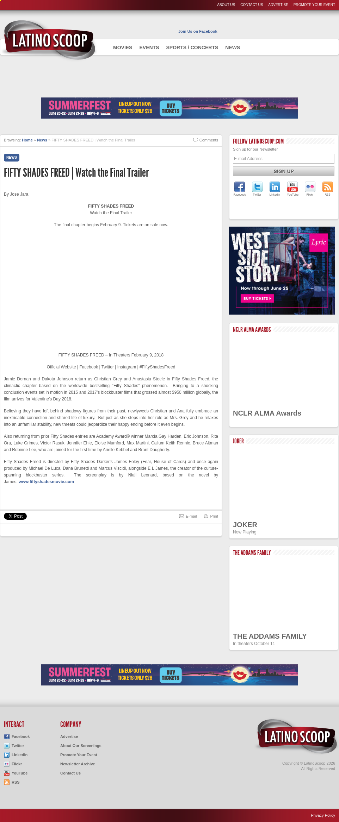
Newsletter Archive (77, 764)
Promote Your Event (314, 5)
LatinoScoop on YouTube (292, 189)
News (232, 47)
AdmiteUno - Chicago (48, 40)
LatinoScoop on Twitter (257, 189)
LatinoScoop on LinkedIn (275, 189)
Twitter (18, 746)
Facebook (21, 736)
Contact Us (251, 5)
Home (27, 140)
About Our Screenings (80, 746)
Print (214, 516)
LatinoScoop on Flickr (310, 189)
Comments (208, 140)
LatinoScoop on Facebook (240, 189)
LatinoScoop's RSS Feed (328, 189)
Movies (122, 47)
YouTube (19, 773)
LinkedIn (19, 755)
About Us (226, 5)
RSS (16, 782)
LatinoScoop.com (296, 736)
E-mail (191, 516)
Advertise (278, 5)
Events (149, 47)
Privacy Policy (323, 815)
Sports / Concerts (192, 47)
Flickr (17, 764)
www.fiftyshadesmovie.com (46, 481)
